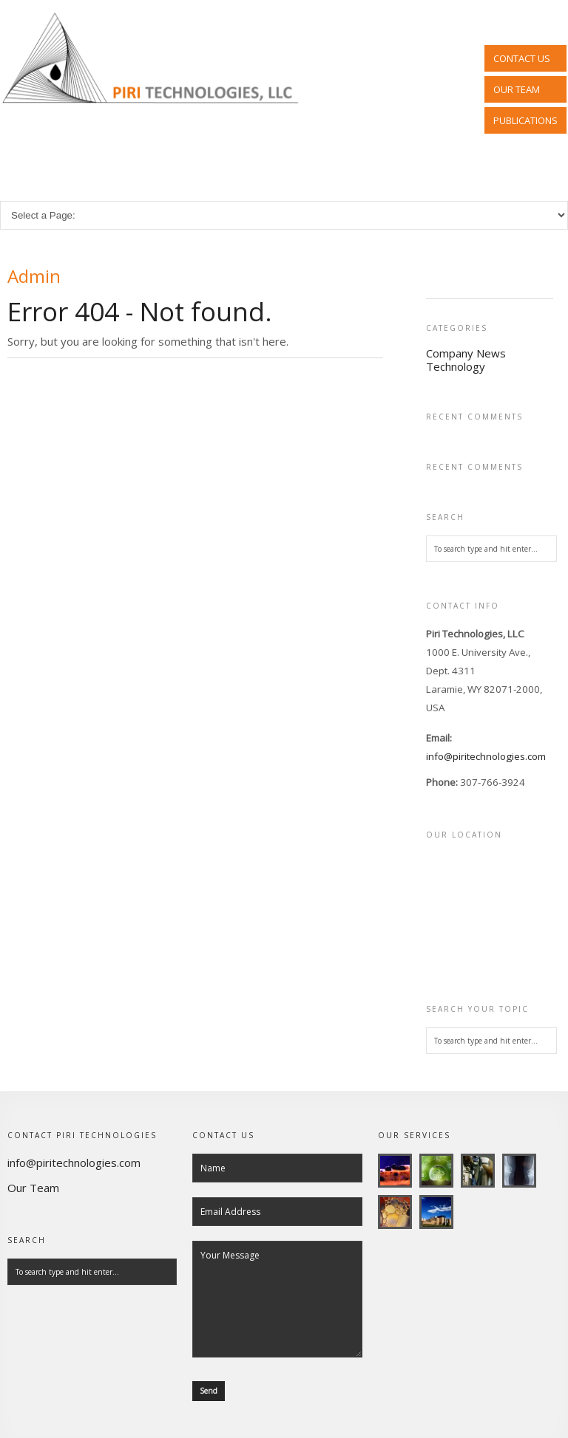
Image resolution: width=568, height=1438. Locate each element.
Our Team (33, 1187)
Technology (455, 366)
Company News (466, 353)
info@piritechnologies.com (486, 756)
